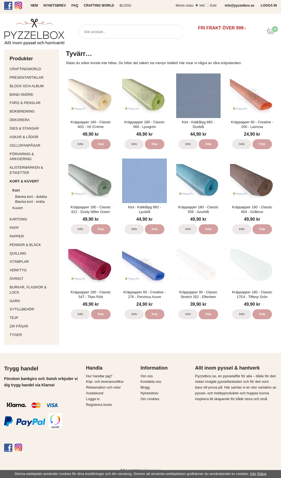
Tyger (33, 335)
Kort (34, 190)
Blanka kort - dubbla (31, 197)
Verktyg (33, 270)
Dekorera (33, 120)
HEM (34, 5)
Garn (33, 301)
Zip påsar (19, 326)
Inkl (202, 5)
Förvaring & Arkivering (33, 156)
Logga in (93, 399)
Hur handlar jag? (99, 376)
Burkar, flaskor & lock (33, 289)
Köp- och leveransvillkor (105, 381)
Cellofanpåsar (25, 145)
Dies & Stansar (33, 128)
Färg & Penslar (33, 103)
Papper (33, 236)
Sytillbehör (33, 309)
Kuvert (34, 208)
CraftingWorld (33, 69)
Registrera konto (99, 405)
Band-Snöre (33, 94)
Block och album (33, 86)
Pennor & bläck (33, 245)
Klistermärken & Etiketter (33, 170)
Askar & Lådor (24, 137)
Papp (33, 228)
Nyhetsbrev (149, 393)
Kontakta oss (150, 381)
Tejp (33, 318)
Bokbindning (33, 111)
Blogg (125, 5)
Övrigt (16, 279)
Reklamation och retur (103, 387)
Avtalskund (94, 393)
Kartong (33, 219)
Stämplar (33, 262)
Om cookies (149, 399)
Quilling (33, 253)
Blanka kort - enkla (30, 202)
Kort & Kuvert (33, 181)
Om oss (146, 376)
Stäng (261, 474)
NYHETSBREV (54, 5)
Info (80, 144)
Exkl (213, 5)
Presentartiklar (33, 77)
